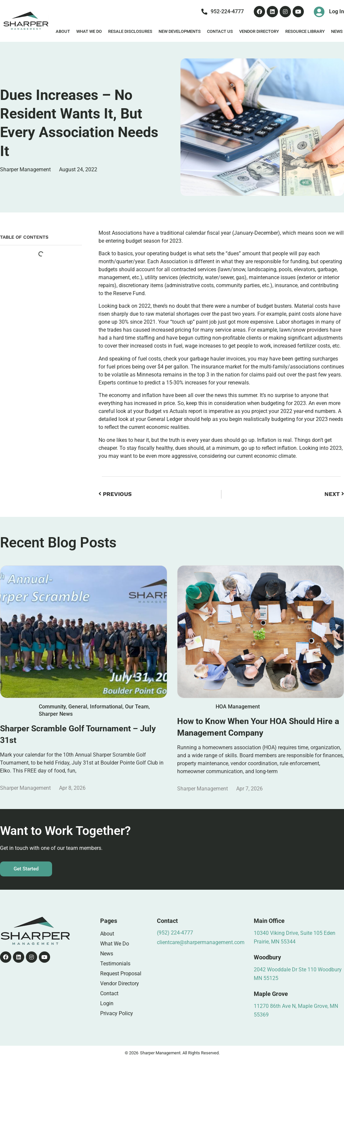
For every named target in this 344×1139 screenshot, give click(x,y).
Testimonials (115, 963)
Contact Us (220, 31)
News (106, 953)
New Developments (180, 31)
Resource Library (305, 31)
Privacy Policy (116, 1013)
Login (106, 1003)
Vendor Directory (259, 31)
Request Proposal (120, 973)
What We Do (89, 31)
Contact (109, 993)
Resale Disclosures (130, 31)
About (63, 31)
